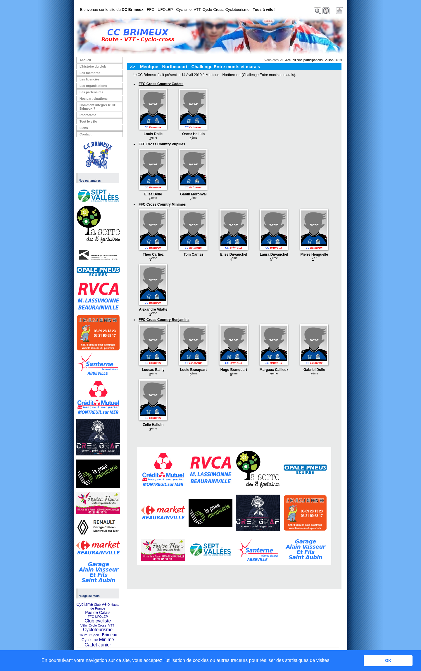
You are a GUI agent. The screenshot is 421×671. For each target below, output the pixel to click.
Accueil (85, 60)
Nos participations (94, 98)
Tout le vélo (88, 121)
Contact (86, 134)
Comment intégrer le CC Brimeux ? (98, 106)
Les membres (90, 73)
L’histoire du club (93, 66)
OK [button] (388, 660)
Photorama (88, 115)
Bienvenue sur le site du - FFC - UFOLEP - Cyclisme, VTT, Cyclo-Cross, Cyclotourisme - (177, 9)
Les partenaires (91, 92)
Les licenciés (90, 79)
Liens (84, 128)
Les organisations (93, 85)
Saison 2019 (333, 60)
